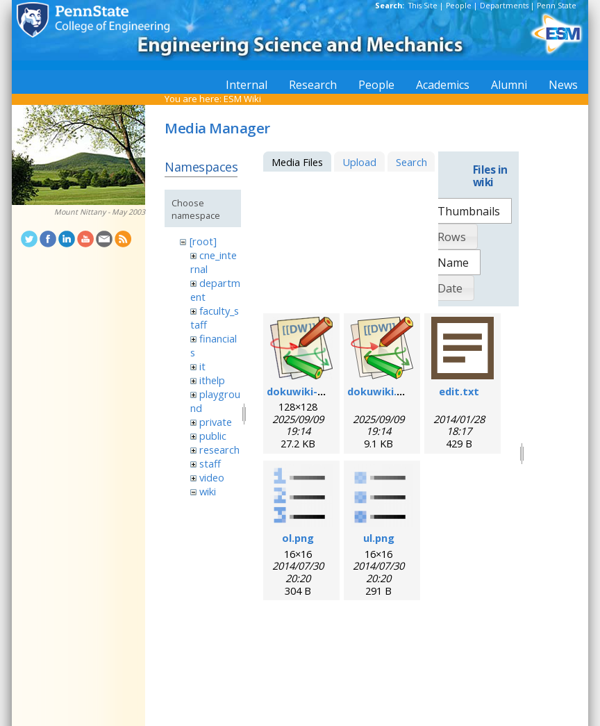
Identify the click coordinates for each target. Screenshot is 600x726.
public (212, 436)
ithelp (212, 380)
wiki (207, 491)
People (459, 5)
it (202, 366)
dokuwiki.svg (381, 391)
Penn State (556, 5)
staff (210, 463)
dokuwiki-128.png (311, 391)
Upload (359, 162)
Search (411, 162)
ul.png (378, 538)
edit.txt (459, 391)
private (215, 422)
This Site (423, 5)
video (211, 477)
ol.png (298, 538)
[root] (203, 241)
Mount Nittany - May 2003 (99, 212)
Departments (504, 5)
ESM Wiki (242, 98)
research (219, 449)
